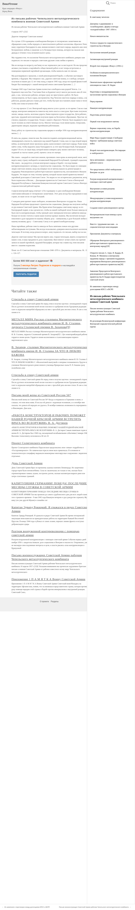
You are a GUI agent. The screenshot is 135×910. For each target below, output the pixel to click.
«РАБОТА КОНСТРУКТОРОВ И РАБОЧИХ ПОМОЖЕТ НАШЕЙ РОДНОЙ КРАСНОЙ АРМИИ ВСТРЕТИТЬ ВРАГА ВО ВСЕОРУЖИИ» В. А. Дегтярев (49, 419)
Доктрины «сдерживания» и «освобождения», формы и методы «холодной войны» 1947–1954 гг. (104, 27)
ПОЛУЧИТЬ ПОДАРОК (26, 274)
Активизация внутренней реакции (104, 59)
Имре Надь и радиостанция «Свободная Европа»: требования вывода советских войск (106, 141)
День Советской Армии (27, 463)
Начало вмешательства (99, 36)
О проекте (44, 601)
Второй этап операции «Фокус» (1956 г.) (106, 66)
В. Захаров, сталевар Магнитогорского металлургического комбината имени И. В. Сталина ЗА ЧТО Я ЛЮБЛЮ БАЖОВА (50, 351)
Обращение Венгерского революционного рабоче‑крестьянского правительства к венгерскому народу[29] (107, 243)
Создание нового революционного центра (107, 208)
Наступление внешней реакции (102, 53)
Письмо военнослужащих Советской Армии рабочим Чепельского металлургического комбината (105, 311)
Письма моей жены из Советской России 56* (41, 395)
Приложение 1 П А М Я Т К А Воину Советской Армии (48, 579)
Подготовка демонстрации (100, 115)
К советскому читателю (99, 17)
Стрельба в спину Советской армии (35, 299)
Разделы (54, 601)
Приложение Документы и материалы (105, 234)
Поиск (110, 3)
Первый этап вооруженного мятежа (104, 122)
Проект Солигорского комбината (33, 443)
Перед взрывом (96, 101)
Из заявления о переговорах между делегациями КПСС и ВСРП (27, 907)
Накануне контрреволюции (101, 108)
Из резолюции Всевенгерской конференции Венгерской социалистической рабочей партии (107, 324)
